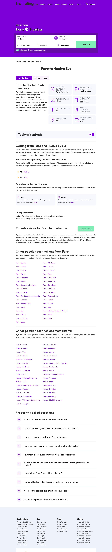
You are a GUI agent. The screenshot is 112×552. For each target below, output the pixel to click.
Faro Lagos (21, 270)
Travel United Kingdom (24, 522)
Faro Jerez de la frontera (25, 285)
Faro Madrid (21, 281)
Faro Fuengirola (49, 277)
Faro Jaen (20, 307)
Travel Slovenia (22, 540)
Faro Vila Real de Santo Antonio (55, 311)
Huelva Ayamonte (50, 356)
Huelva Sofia (21, 381)
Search (86, 44)
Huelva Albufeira (49, 345)
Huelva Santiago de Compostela (55, 363)
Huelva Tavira (21, 345)
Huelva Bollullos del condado (27, 385)
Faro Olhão (21, 314)
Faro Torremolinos (50, 296)
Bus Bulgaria (41, 524)
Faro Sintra (47, 314)
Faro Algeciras (49, 281)
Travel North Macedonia (25, 524)
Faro (58, 92)
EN (79, 4)
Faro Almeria (21, 289)
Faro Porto (20, 274)
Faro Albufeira (49, 263)
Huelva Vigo (21, 352)
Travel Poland (21, 538)
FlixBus (26, 172)
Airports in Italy (82, 533)
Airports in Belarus (83, 529)
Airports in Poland (83, 540)
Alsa (25, 177)
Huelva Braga (21, 374)
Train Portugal (62, 522)
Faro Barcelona (49, 285)
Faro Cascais (21, 300)
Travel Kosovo (22, 545)
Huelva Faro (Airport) (24, 359)
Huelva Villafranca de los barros (28, 400)
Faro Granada (22, 277)
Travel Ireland (21, 543)
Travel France (21, 536)
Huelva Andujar (22, 404)
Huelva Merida (49, 393)
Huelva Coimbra (22, 363)
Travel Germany (22, 531)
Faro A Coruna (49, 292)
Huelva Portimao (23, 367)
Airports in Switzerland (85, 531)
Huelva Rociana (49, 396)
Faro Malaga (48, 266)
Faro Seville (21, 263)
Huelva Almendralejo (24, 396)
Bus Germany (41, 527)
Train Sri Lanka (62, 524)
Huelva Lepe (48, 381)
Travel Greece (22, 529)
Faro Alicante (21, 292)
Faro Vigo (47, 307)
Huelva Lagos (21, 348)
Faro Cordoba (49, 289)
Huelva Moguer (22, 389)
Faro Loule (20, 322)
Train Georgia (62, 529)
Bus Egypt (40, 536)
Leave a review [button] (86, 229)
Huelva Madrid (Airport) (52, 400)
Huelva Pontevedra (50, 367)
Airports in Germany (84, 536)
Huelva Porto (48, 370)
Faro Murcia (48, 303)
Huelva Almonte (22, 393)
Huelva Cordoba (49, 378)
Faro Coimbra (21, 318)
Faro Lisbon (21, 266)
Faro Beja (20, 311)
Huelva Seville (48, 352)
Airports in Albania (83, 538)
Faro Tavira (47, 274)
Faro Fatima (48, 300)
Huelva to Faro (40, 78)
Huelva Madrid (49, 348)
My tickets (90, 4)
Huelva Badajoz (49, 389)
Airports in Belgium (83, 543)
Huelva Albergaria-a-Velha (53, 374)
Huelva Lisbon (21, 356)
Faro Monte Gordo (23, 303)
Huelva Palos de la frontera (26, 378)
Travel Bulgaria (22, 527)
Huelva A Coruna (23, 370)
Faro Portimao (49, 270)
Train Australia (62, 531)
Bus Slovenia (41, 529)
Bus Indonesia (42, 545)
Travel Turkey (21, 533)
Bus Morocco (41, 522)
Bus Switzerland (42, 540)
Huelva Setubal (49, 359)
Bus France (41, 533)
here (35, 202)
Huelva (83, 91)
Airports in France (83, 524)
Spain (89, 91)
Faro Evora (47, 318)
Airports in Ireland (83, 527)
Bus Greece (41, 531)
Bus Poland (41, 538)
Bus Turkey (40, 543)
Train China (61, 527)
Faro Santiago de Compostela (28, 296)
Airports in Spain (83, 522)
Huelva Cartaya (49, 385)
